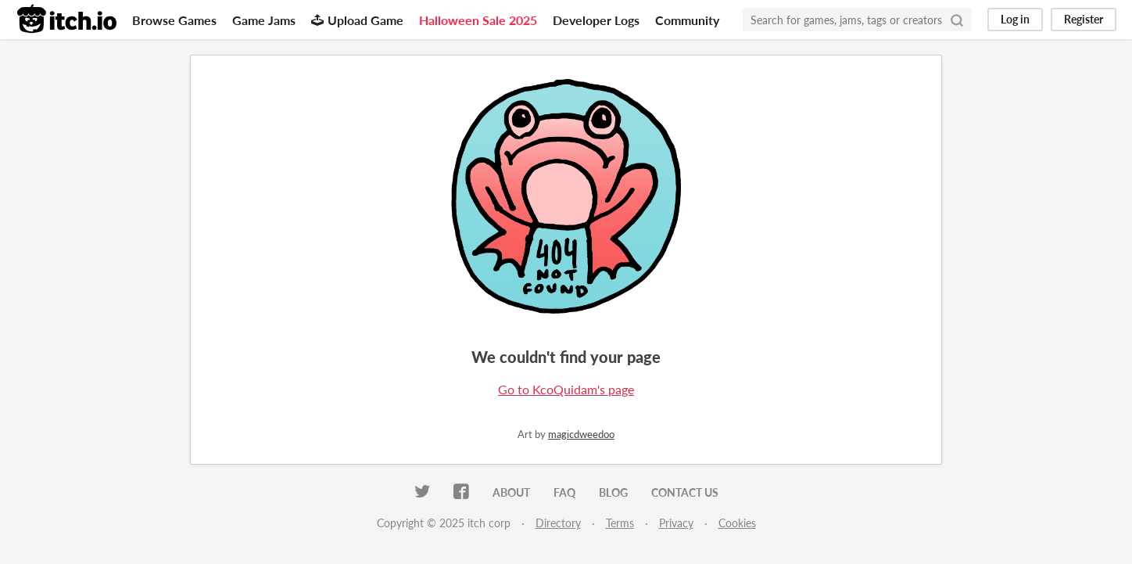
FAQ (564, 492)
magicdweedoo (581, 434)
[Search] (957, 19)
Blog (613, 492)
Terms (620, 523)
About (511, 492)
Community (687, 20)
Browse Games (174, 20)
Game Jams (264, 20)
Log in (1015, 19)
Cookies (737, 523)
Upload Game (357, 20)
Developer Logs (596, 20)
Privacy (676, 523)
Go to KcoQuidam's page (566, 389)
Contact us (684, 492)
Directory (558, 523)
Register (1083, 19)
